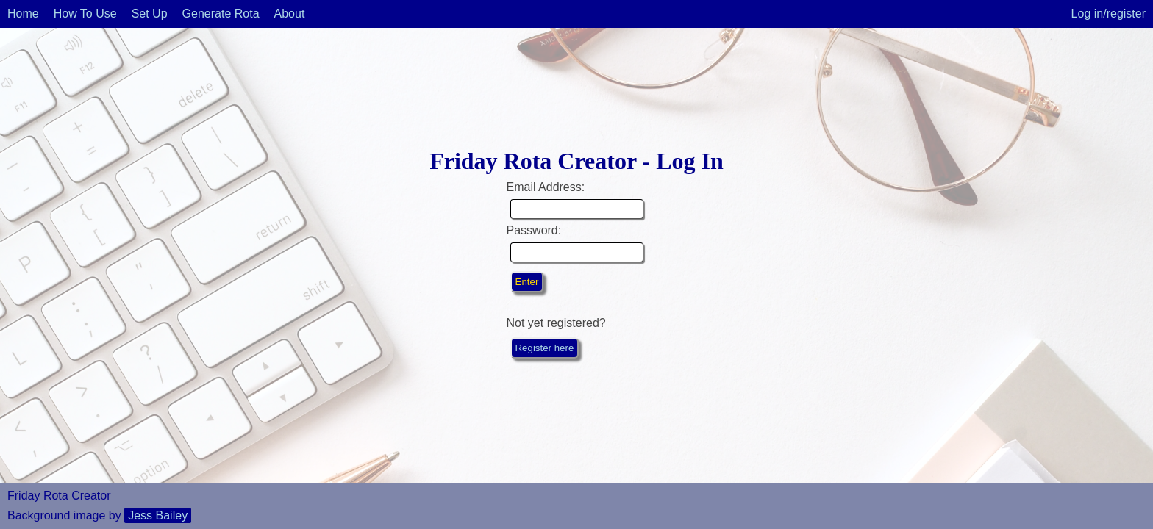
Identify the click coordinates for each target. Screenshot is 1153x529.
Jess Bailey (158, 515)
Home (23, 13)
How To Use (85, 13)
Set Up (150, 13)
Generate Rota (221, 13)
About (289, 13)
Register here (544, 347)
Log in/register (1108, 13)
